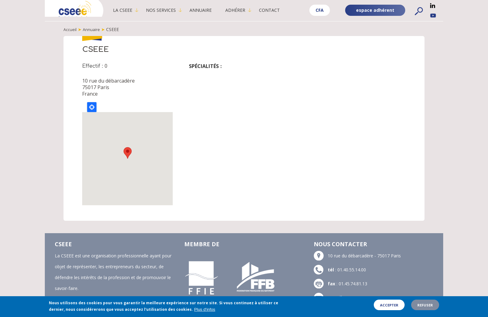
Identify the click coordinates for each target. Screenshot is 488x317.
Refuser (425, 305)
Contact (280, 10)
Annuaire (211, 10)
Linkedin (432, 5)
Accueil (70, 29)
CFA (320, 10)
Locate (91, 107)
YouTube (433, 15)
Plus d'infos (204, 309)
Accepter (389, 305)
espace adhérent (375, 10)
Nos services (172, 10)
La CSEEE (133, 10)
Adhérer (246, 10)
